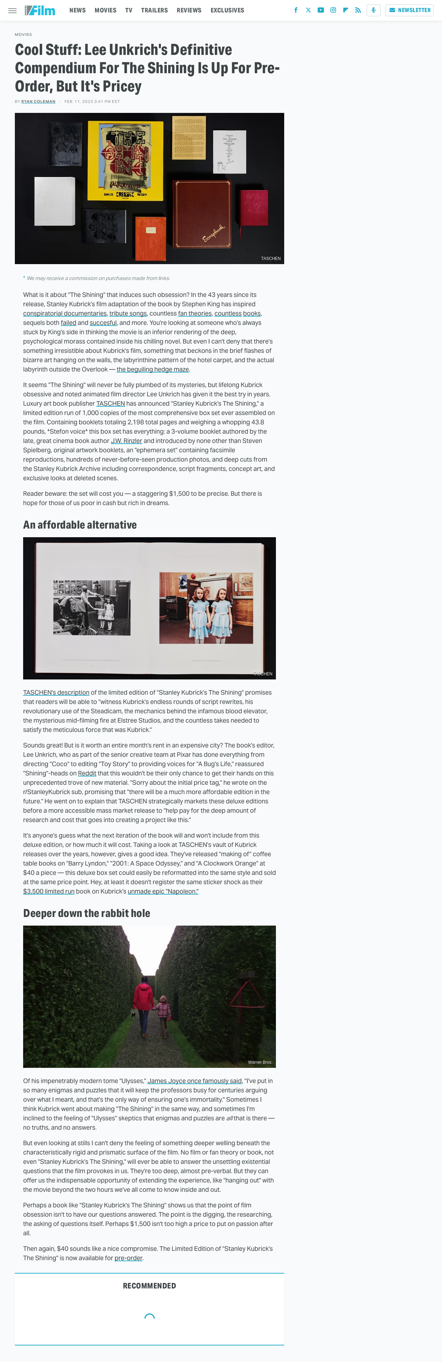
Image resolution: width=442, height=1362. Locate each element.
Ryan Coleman (38, 101)
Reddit (87, 773)
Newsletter (409, 10)
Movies (23, 34)
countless (228, 313)
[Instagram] (333, 11)
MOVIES (105, 10)
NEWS (77, 10)
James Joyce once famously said (194, 1081)
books (252, 313)
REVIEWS (189, 10)
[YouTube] (321, 11)
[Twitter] (308, 11)
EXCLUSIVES (227, 10)
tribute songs (128, 313)
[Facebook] (296, 11)
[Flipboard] (345, 11)
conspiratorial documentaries (65, 313)
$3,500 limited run (49, 891)
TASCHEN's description (56, 692)
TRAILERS (154, 10)
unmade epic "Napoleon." (163, 891)
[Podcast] (374, 10)
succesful (103, 323)
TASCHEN (110, 403)
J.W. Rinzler (126, 441)
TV (128, 10)
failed (68, 323)
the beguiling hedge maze (153, 369)
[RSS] (358, 11)
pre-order (128, 1258)
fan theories (195, 313)
